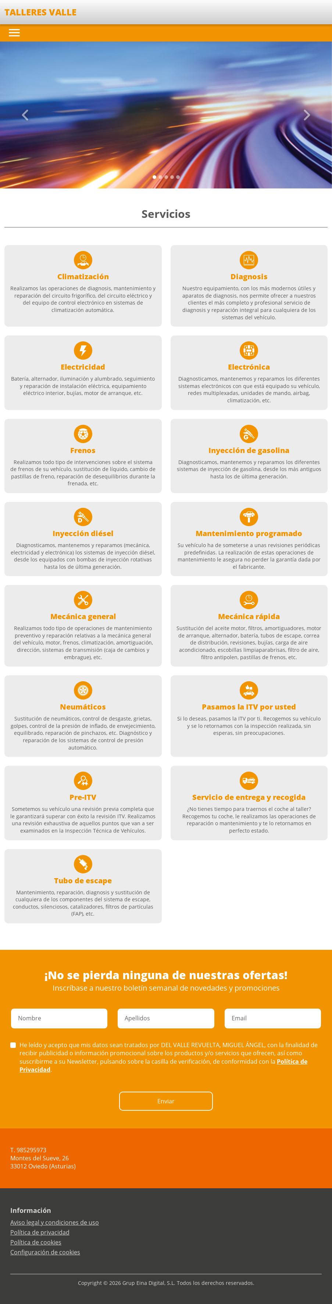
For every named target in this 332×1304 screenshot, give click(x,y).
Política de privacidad (39, 1232)
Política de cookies (35, 1242)
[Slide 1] (160, 177)
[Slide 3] (172, 177)
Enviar (166, 1101)
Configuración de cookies (45, 1252)
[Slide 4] (178, 177)
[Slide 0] (154, 177)
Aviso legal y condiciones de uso (54, 1222)
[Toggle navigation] (14, 33)
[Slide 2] (166, 177)
